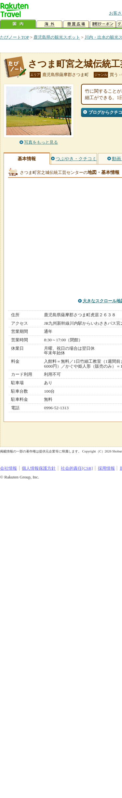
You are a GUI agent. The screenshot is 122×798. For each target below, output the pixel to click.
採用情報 (106, 468)
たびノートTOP (14, 37)
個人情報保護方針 (39, 468)
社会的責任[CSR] (77, 468)
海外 (49, 24)
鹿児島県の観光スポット (57, 37)
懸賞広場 (76, 24)
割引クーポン (103, 24)
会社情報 (8, 468)
